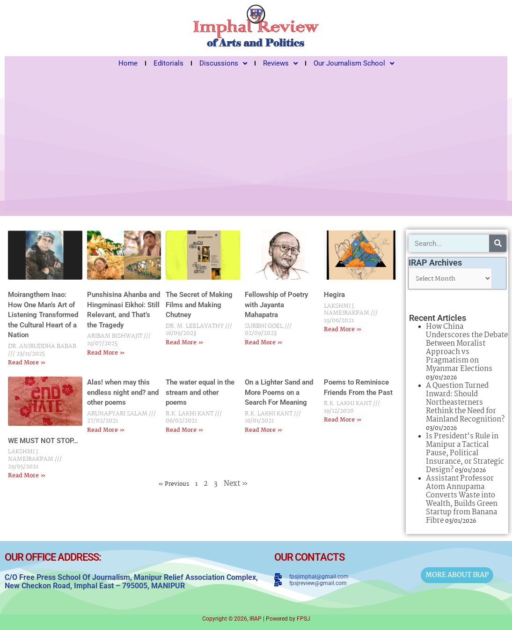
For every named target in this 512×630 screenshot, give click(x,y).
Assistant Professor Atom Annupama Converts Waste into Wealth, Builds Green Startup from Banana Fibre (461, 499)
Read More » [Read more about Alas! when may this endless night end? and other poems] (106, 430)
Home (128, 63)
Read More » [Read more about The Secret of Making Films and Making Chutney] (185, 343)
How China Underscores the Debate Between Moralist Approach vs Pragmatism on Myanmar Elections (467, 348)
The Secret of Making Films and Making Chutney (199, 304)
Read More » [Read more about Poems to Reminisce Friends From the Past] (343, 420)
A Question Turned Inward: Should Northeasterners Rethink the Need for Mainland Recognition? (465, 402)
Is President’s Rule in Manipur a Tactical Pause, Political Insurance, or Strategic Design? (465, 453)
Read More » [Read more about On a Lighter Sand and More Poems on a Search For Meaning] (264, 430)
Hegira (334, 294)
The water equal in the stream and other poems (200, 392)
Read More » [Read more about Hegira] (343, 329)
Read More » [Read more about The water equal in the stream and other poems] (185, 430)
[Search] (497, 243)
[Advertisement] (256, 140)
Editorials (168, 63)
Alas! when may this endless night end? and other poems (123, 392)
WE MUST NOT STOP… (43, 441)
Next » (236, 483)
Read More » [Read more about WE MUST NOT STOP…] (27, 476)
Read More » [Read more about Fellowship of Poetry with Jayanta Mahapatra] (264, 343)
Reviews (280, 63)
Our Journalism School (354, 63)
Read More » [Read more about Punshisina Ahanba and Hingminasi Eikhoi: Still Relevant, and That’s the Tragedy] (106, 353)
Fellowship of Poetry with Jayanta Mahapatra (276, 304)
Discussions (223, 63)
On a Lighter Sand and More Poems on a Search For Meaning (279, 392)
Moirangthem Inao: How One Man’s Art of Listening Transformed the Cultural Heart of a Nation (43, 314)
